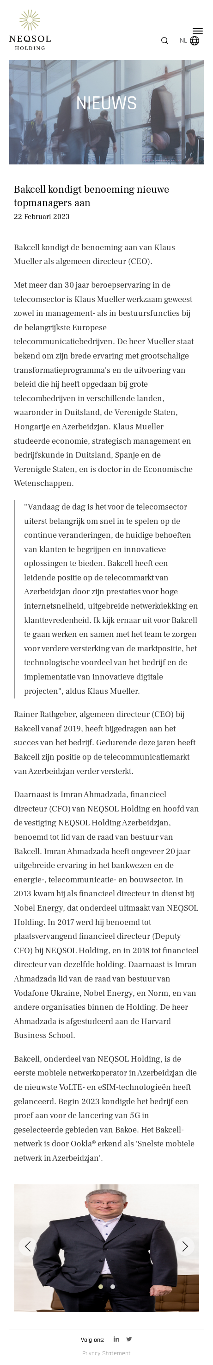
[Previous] (27, 1235)
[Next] (185, 1235)
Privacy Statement (106, 1353)
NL (170, 31)
